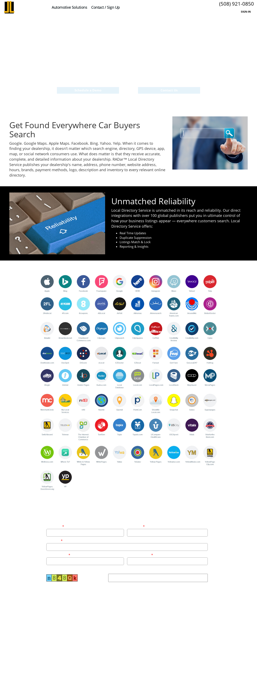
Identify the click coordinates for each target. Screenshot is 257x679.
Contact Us (169, 90)
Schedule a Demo (87, 90)
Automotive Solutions (69, 7)
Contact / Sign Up (105, 7)
